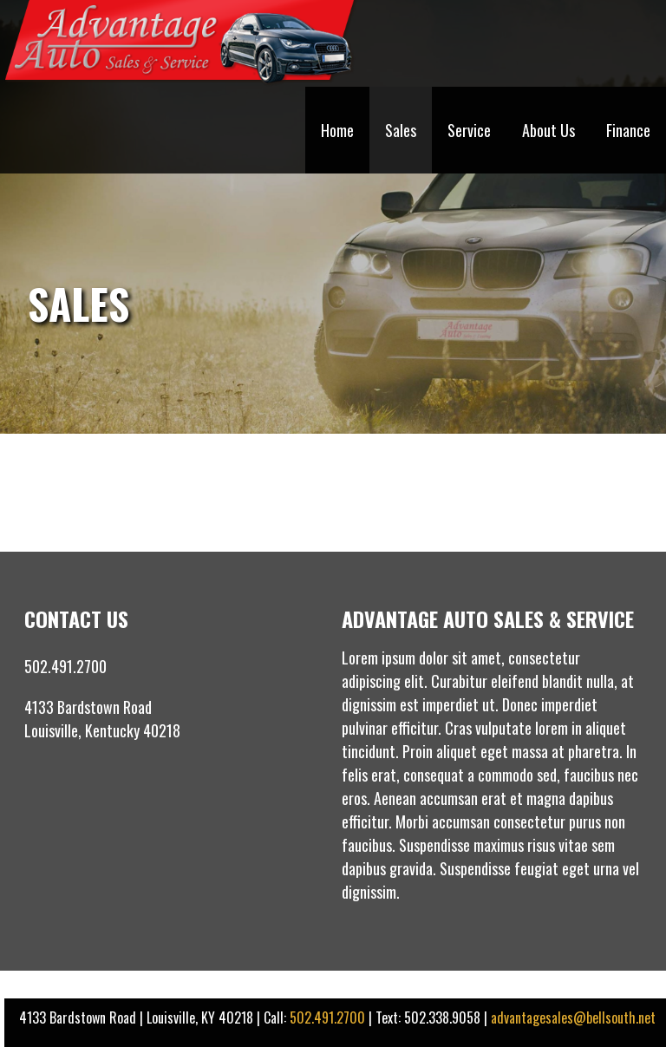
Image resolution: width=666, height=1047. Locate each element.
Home (337, 130)
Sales (400, 130)
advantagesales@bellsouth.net (573, 1017)
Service (469, 130)
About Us (548, 130)
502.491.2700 (327, 1017)
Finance (628, 130)
